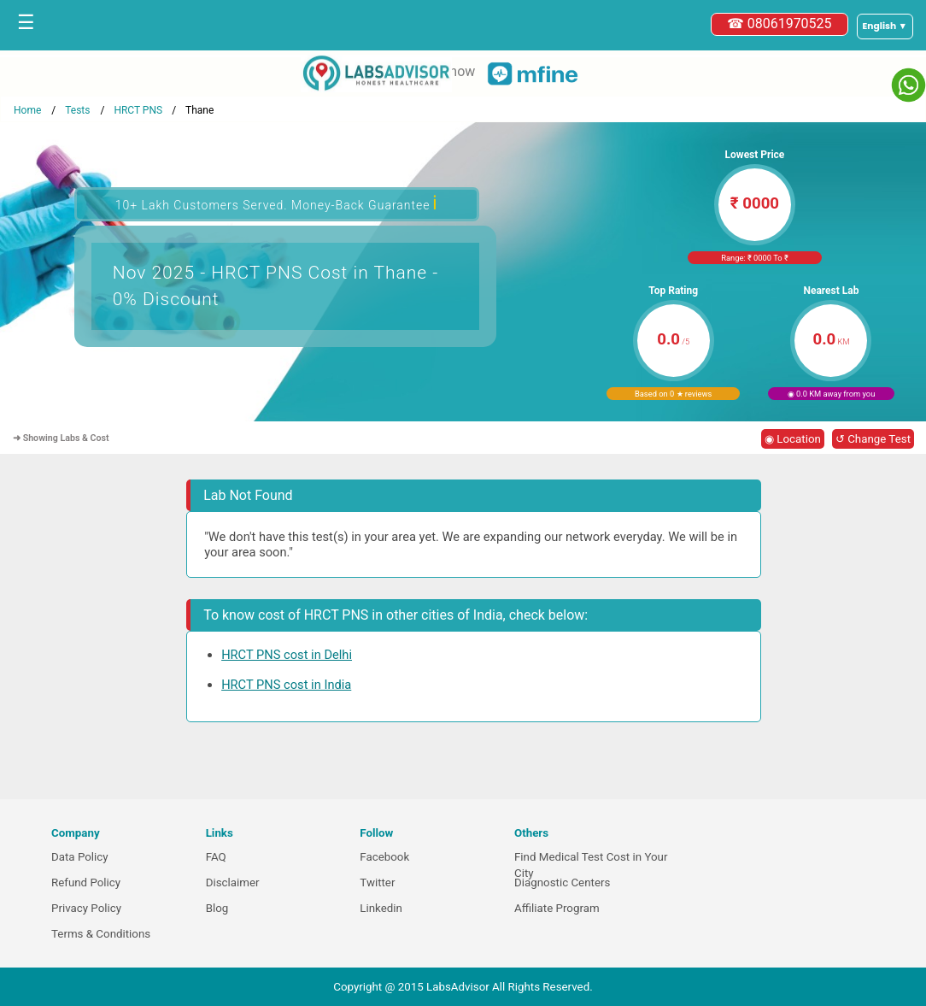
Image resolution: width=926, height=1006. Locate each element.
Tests (77, 110)
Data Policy (79, 856)
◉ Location (793, 438)
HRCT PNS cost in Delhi (286, 654)
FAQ (216, 856)
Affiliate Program (557, 908)
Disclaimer (233, 882)
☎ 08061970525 (779, 23)
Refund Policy (85, 882)
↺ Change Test (873, 438)
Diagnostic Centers (562, 882)
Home (27, 110)
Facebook (384, 856)
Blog (217, 908)
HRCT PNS (138, 110)
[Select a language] (885, 26)
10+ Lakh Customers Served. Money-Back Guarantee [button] (276, 203)
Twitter (377, 882)
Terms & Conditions (100, 933)
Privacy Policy (86, 908)
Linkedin (381, 908)
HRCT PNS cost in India (286, 684)
